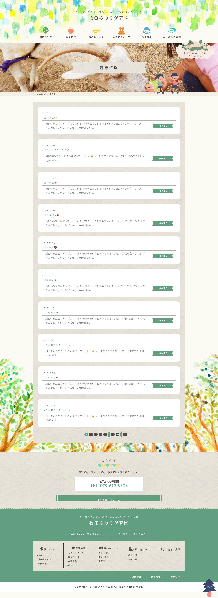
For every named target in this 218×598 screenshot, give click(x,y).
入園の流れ (134, 559)
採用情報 (147, 37)
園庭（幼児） (105, 563)
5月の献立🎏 (50, 117)
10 (115, 434)
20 (122, 434)
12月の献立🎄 (51, 312)
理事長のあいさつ (46, 563)
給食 (70, 571)
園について (46, 37)
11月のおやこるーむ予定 (58, 344)
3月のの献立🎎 (52, 214)
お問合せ (175, 583)
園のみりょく (96, 37)
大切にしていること (78, 559)
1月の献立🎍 (50, 279)
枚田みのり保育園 (109, 17)
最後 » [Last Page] (139, 434)
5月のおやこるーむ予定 (57, 149)
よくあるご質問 (172, 37)
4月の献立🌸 (50, 182)
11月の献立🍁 (51, 377)
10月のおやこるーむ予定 (58, 409)
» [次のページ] (132, 434)
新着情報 (156, 583)
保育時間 (133, 563)
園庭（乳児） (105, 559)
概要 (40, 559)
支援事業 (42, 567)
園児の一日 (73, 563)
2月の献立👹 (50, 247)
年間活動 (72, 567)
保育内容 (71, 37)
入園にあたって (122, 37)
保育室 (102, 567)
